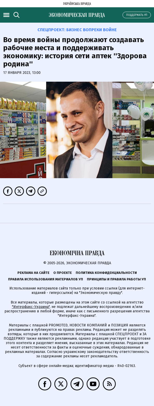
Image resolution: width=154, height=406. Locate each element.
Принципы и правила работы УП (116, 279)
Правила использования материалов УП (45, 279)
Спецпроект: (77, 29)
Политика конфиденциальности (106, 273)
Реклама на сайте (33, 273)
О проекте (62, 273)
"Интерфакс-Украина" (31, 307)
